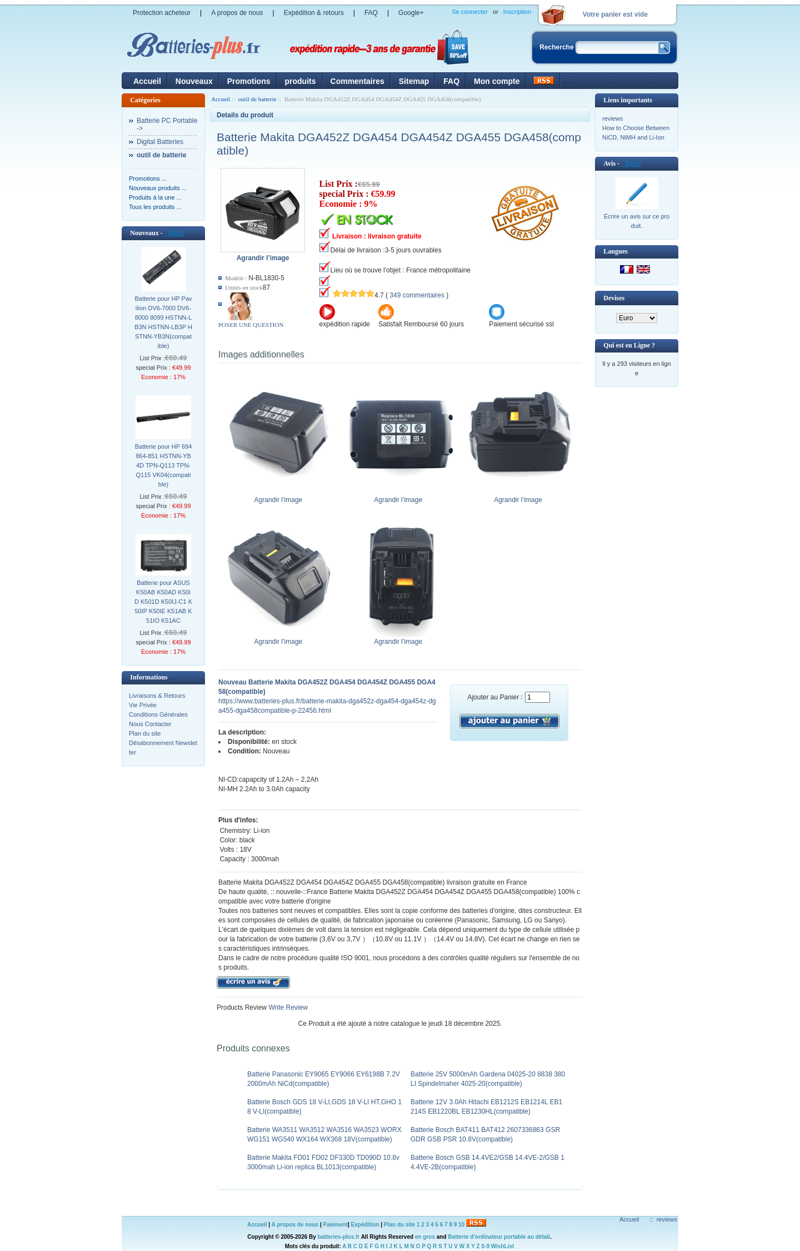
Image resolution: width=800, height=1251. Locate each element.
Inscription (517, 11)
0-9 (485, 1246)
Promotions (249, 81)
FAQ (371, 13)
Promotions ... (148, 178)
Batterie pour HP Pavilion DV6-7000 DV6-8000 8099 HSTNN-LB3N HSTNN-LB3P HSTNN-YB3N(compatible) (163, 322)
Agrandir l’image (280, 496)
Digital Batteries (160, 142)
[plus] (174, 233)
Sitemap (414, 81)
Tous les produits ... (155, 206)
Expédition (365, 1225)
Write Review (287, 1007)
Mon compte (496, 81)
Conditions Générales (158, 714)
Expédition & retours (314, 13)
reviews (612, 118)
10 (461, 1225)
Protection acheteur (162, 13)
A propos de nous (237, 13)
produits (300, 81)
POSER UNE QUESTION (250, 324)
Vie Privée (143, 705)
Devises (613, 298)
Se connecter (470, 11)
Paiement (335, 1225)
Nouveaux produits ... (158, 188)
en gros (425, 1237)
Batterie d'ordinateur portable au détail (499, 1237)
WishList (502, 1246)
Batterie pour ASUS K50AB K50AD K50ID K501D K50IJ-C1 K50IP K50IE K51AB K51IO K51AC (163, 601)
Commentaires (357, 81)
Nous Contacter (150, 724)
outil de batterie (257, 99)
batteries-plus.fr (339, 1237)
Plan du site (145, 733)
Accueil (147, 81)
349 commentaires (416, 295)
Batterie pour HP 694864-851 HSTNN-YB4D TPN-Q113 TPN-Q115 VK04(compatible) (163, 465)
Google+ (411, 13)
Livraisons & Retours (157, 695)
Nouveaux (194, 81)
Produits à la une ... (155, 197)
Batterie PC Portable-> (167, 124)
